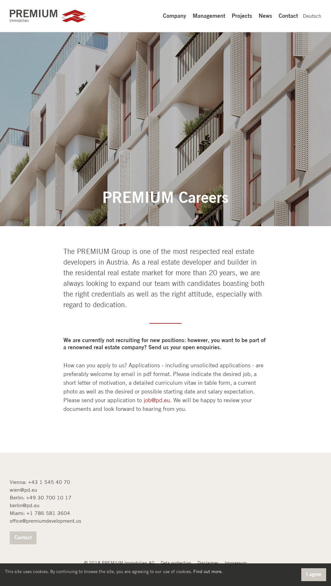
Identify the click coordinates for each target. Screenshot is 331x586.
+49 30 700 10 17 (48, 498)
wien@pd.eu (23, 490)
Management (209, 15)
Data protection (176, 562)
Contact (288, 15)
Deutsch (312, 16)
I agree (313, 574)
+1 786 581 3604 (48, 513)
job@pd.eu (157, 400)
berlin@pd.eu (24, 505)
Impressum (236, 562)
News (265, 15)
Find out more (207, 571)
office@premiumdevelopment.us (45, 521)
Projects (242, 15)
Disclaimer (208, 562)
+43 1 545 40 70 (49, 482)
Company (174, 15)
